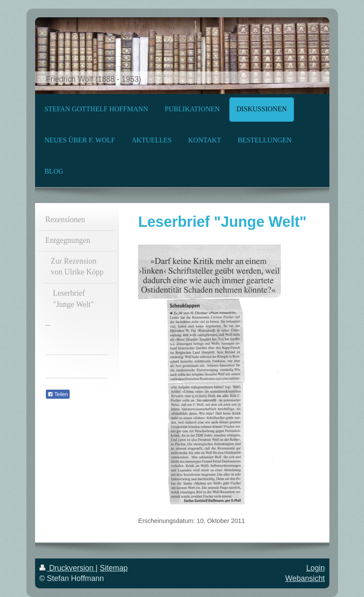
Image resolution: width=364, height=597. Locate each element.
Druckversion (67, 568)
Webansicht (305, 578)
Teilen (58, 394)
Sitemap (114, 568)
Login (315, 568)
